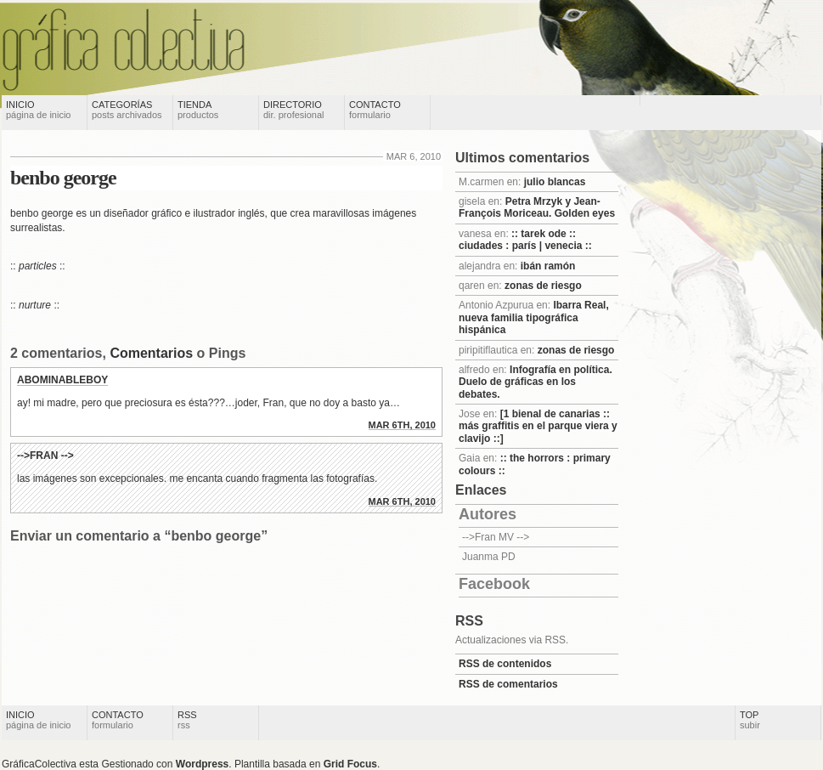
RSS (187, 720)
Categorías (127, 109)
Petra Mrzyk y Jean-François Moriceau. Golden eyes (537, 207)
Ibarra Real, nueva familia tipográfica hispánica (534, 317)
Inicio (38, 109)
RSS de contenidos (505, 664)
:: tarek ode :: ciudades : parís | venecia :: (525, 240)
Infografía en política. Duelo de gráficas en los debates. (535, 382)
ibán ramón (548, 266)
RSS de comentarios (508, 684)
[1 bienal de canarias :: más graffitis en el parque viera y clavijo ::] (538, 426)
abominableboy (62, 380)
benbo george (63, 178)
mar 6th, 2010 (402, 425)
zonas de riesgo (543, 286)
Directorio (293, 109)
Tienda (198, 109)
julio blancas (555, 182)
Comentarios (151, 353)
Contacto (375, 109)
